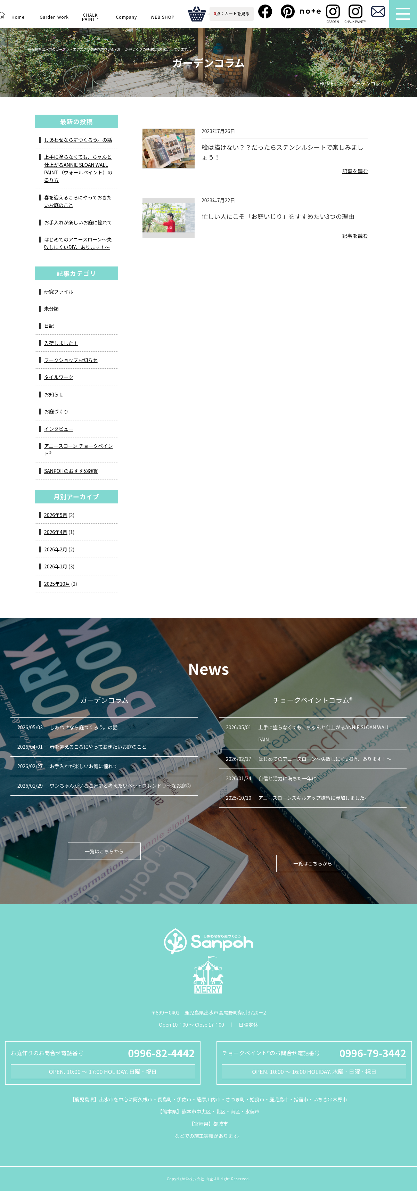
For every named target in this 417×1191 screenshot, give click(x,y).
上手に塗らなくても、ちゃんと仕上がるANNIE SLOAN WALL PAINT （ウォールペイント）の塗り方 (78, 168)
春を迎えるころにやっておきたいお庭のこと (78, 201)
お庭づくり (56, 411)
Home (18, 17)
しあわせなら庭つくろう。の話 (78, 139)
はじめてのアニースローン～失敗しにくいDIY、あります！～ (78, 243)
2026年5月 (55, 514)
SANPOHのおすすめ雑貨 (71, 470)
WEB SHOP (162, 17)
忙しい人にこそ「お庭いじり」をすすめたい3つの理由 (278, 216)
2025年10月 (57, 583)
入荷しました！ (61, 342)
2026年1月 (55, 566)
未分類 (51, 308)
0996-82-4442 (161, 1052)
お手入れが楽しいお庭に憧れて (78, 222)
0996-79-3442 (373, 1052)
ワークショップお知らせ (71, 359)
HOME (326, 83)
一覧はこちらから (104, 851)
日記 (49, 325)
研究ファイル (58, 291)
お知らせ (54, 394)
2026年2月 (55, 549)
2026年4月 (55, 531)
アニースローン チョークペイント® (78, 449)
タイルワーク (58, 376)
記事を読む (355, 170)
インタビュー (58, 428)
